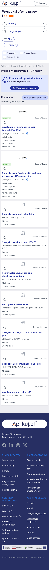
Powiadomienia (9, 489)
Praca (13, 66)
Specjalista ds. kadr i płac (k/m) (18, 214)
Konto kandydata (10, 476)
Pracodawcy (8, 465)
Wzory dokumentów (12, 516)
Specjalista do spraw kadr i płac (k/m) (21, 363)
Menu (40, 3)
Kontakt (30, 508)
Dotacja (30, 532)
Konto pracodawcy (36, 474)
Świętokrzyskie (25, 66)
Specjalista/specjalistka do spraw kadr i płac (22, 334)
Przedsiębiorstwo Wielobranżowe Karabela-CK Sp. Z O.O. (24, 247)
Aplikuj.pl (4, 66)
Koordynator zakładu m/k (15, 304)
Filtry (8, 39)
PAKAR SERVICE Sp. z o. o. (13, 217)
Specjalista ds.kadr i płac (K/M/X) (19, 242)
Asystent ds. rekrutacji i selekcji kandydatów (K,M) (18, 128)
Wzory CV (7, 511)
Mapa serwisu (33, 538)
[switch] (24, 88)
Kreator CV (7, 505)
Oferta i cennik (34, 460)
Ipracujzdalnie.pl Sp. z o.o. (13, 133)
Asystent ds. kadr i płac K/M (16, 392)
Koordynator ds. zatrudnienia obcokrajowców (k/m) (17, 274)
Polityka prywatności (37, 513)
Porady (5, 470)
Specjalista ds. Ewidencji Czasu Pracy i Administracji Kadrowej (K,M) (22, 175)
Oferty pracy (8, 460)
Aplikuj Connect (34, 527)
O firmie (30, 503)
